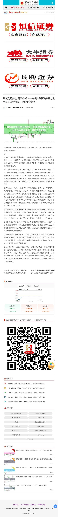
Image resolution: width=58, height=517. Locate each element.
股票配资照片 (40, 418)
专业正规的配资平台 (40, 430)
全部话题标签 (29, 439)
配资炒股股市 (16, 426)
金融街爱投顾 (40, 435)
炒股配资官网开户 (33, 7)
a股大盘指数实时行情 (40, 422)
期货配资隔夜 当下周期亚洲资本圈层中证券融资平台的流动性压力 (26, 388)
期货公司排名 (29, 107)
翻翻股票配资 (16, 435)
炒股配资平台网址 (49, 7)
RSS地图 (46, 508)
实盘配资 (33, 505)
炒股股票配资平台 (17, 7)
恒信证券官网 (49, 12)
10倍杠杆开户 (16, 430)
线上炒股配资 (25, 505)
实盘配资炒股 (41, 505)
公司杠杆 (15, 422)
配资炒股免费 (40, 426)
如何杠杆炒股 (16, 418)
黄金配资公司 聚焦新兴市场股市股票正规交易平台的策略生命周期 (26, 384)
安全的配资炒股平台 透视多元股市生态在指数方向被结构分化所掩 (26, 401)
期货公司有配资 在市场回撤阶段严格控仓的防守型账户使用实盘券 (26, 392)
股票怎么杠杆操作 (16, 413)
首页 (5, 7)
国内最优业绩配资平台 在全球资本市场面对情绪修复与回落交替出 (26, 397)
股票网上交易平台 (40, 413)
